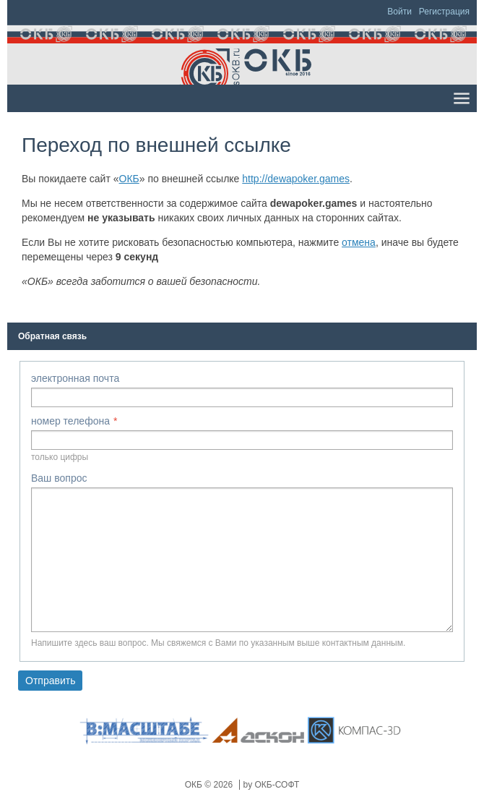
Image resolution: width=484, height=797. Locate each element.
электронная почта (75, 378)
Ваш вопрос (59, 478)
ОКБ (129, 178)
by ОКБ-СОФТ (271, 785)
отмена (359, 242)
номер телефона (70, 421)
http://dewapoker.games (296, 178)
